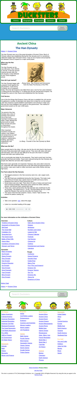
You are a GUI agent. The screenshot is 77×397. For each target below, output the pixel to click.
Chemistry (42, 355)
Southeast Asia (62, 335)
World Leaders (24, 327)
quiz (19, 200)
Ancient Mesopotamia (46, 323)
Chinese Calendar (33, 234)
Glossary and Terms (8, 246)
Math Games (24, 336)
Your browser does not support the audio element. (18, 209)
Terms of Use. (38, 375)
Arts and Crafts (62, 341)
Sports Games (24, 348)
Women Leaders (25, 325)
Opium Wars (6, 241)
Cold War (42, 344)
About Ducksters (34, 367)
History (16, 20)
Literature (31, 248)
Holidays (60, 344)
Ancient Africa (43, 314)
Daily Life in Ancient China (36, 223)
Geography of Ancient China (11, 225)
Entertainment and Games (36, 246)
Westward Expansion (8, 326)
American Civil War (8, 323)
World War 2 (43, 342)
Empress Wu (32, 275)
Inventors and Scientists (27, 323)
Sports (60, 353)
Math (3, 348)
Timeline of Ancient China (10, 223)
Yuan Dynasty (6, 272)
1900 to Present (7, 335)
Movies (60, 348)
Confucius (31, 254)
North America (62, 328)
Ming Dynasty (6, 275)
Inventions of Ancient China (10, 243)
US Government (7, 337)
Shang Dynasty (6, 256)
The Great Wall (6, 230)
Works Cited (5, 283)
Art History (42, 347)
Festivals (30, 237)
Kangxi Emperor (33, 256)
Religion (30, 225)
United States (62, 314)
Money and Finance (8, 355)
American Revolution (8, 319)
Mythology (31, 227)
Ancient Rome (43, 326)
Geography (39, 20)
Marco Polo (31, 263)
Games (62, 20)
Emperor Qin (32, 268)
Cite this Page (38, 370)
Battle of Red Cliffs (7, 239)
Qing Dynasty (6, 277)
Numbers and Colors (34, 230)
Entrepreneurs (24, 318)
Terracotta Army (7, 234)
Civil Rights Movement (9, 330)
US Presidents (24, 330)
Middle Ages (43, 328)
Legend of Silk (32, 232)
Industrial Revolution (8, 321)
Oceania (60, 330)
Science (50, 20)
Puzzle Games (24, 338)
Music (59, 351)
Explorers (23, 320)
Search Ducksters (62, 28)
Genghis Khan (32, 258)
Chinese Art (31, 241)
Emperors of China (34, 279)
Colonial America (7, 316)
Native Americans (7, 314)
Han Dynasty (6, 261)
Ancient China (12, 51)
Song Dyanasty (6, 270)
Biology (41, 353)
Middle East (61, 326)
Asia (59, 319)
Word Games (24, 341)
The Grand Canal (7, 237)
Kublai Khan (31, 261)
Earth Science (43, 358)
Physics (41, 360)
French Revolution (44, 337)
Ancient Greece (44, 321)
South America (62, 333)
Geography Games (26, 343)
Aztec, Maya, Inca (44, 335)
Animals (4, 346)
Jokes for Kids (62, 346)
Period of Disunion (7, 263)
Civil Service (32, 239)
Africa (59, 316)
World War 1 (43, 340)
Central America (63, 321)
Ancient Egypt (43, 319)
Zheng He (31, 277)
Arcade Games (25, 350)
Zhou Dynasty (6, 258)
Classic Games (25, 345)
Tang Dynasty (6, 268)
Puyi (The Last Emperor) (35, 265)
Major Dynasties (7, 251)
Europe (60, 323)
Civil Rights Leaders (26, 316)
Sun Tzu (30, 272)
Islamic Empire (43, 330)
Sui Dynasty (5, 265)
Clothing (30, 243)
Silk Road (5, 227)
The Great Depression (9, 328)
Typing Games (24, 352)
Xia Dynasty (5, 254)
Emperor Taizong (33, 270)
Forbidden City (6, 232)
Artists (22, 313)
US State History (7, 340)
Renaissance (43, 333)
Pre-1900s (5, 333)
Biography (27, 20)
